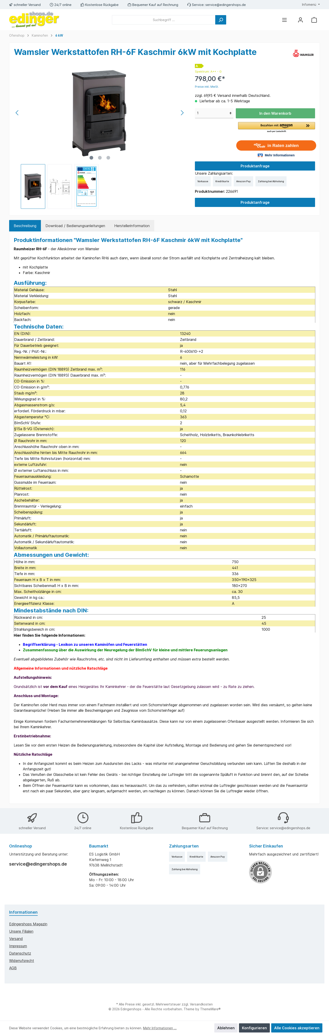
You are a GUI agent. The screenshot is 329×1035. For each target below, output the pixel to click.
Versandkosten (201, 1004)
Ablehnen (226, 1028)
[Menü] (284, 19)
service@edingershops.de (225, 5)
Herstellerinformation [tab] (132, 225)
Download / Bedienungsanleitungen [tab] (75, 225)
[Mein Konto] (300, 19)
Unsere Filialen (21, 931)
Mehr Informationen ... (160, 1028)
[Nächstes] (182, 112)
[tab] (25, 225)
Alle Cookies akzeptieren (296, 1028)
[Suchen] (220, 19)
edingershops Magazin (28, 924)
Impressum (18, 946)
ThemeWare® (210, 1009)
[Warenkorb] (314, 19)
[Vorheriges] (17, 112)
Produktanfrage (255, 166)
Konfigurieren (254, 1028)
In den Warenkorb (275, 113)
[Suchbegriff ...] (163, 19)
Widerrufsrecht (21, 960)
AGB (13, 968)
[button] (276, 127)
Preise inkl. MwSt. (207, 86)
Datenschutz (20, 953)
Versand (16, 938)
